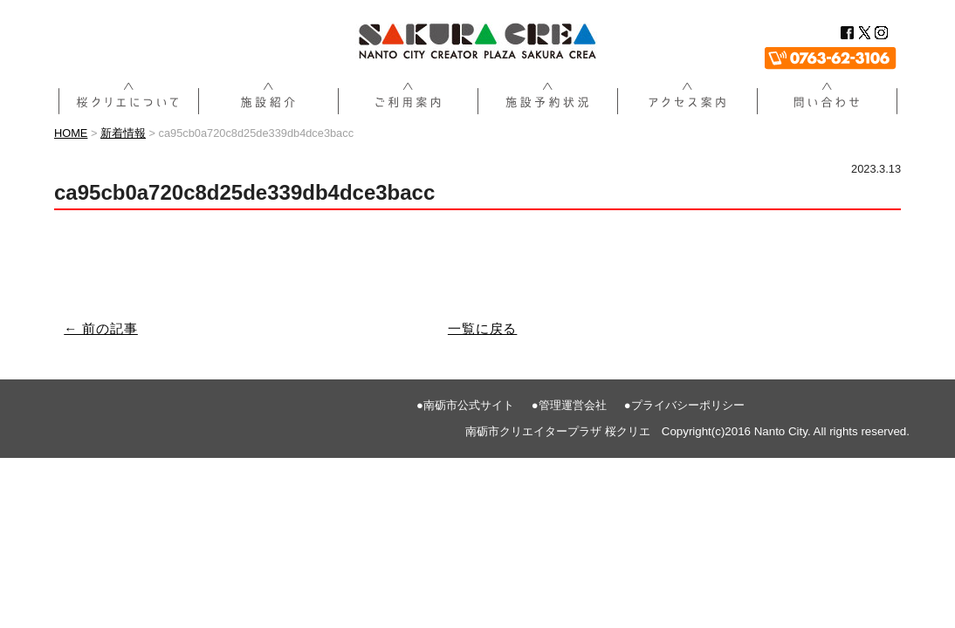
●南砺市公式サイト (465, 405)
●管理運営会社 (569, 405)
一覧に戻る (483, 328)
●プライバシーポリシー (684, 405)
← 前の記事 (101, 328)
